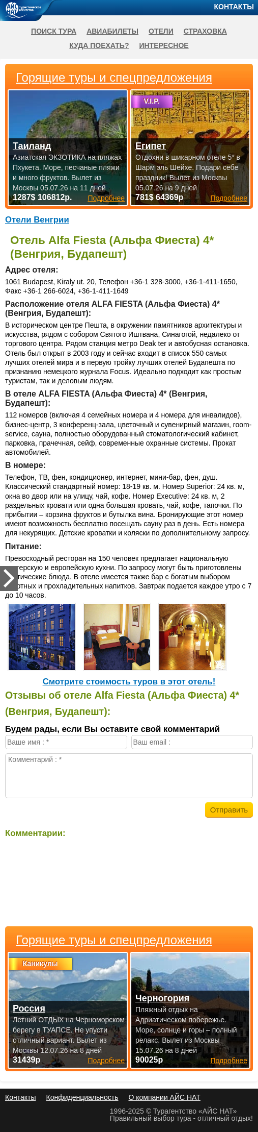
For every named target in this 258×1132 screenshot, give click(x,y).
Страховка (205, 31)
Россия (29, 1008)
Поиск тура (53, 31)
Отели (161, 31)
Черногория (162, 998)
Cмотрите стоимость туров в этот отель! (129, 681)
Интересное (163, 45)
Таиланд (32, 146)
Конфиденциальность (82, 1097)
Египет (150, 146)
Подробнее (106, 1060)
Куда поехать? (99, 45)
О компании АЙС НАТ (164, 1097)
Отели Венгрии (37, 220)
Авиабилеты (112, 31)
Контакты (234, 7)
